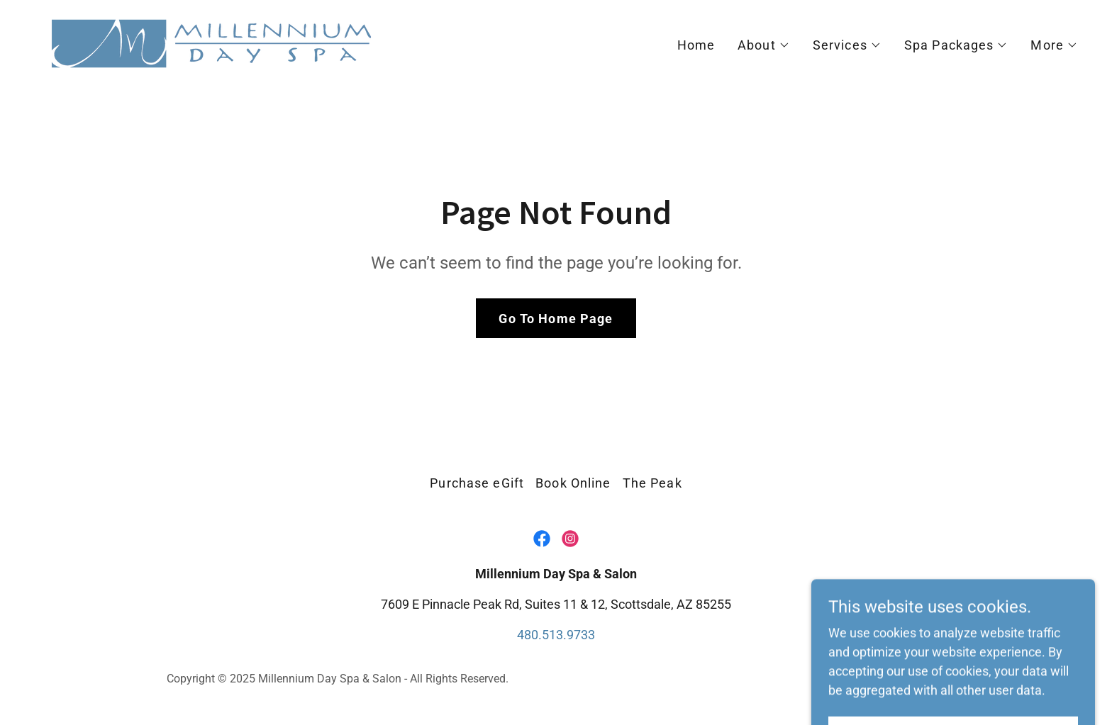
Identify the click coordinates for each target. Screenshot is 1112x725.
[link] (211, 42)
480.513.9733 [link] (556, 634)
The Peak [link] (652, 483)
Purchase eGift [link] (477, 483)
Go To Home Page (556, 318)
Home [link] (696, 45)
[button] (764, 45)
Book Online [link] (573, 483)
